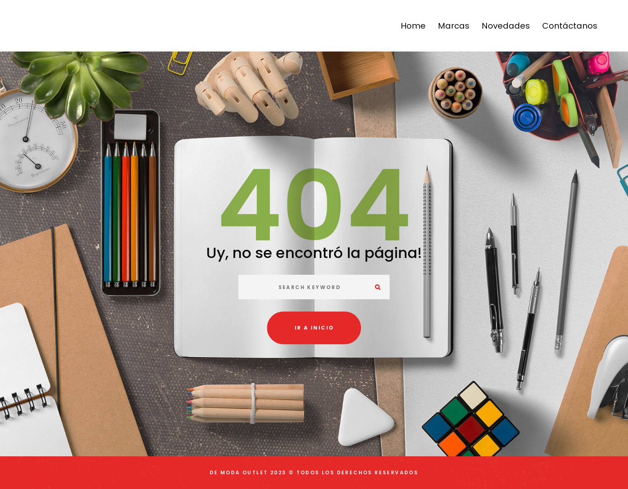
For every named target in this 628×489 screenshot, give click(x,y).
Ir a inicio (314, 327)
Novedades (506, 25)
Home (413, 25)
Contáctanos (569, 25)
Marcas (453, 25)
